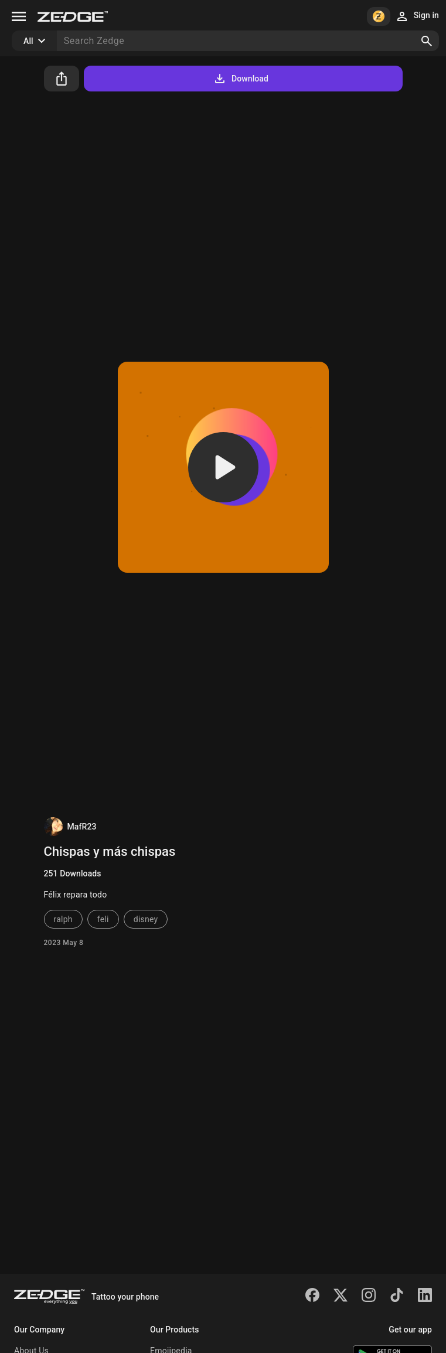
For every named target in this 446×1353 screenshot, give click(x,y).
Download (240, 79)
